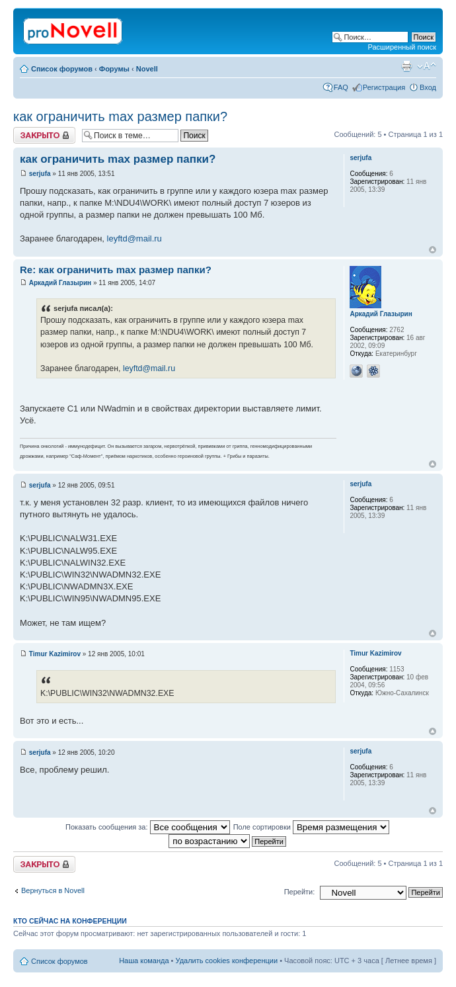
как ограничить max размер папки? (120, 116)
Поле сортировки (311, 827)
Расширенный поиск (401, 47)
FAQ (341, 87)
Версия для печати (406, 66)
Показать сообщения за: (147, 827)
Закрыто (44, 135)
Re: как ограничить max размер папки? (115, 269)
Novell (147, 69)
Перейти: (299, 892)
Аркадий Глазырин (60, 282)
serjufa (40, 173)
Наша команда (144, 961)
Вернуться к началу (432, 249)
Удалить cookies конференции (227, 961)
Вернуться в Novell (53, 890)
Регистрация (384, 87)
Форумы (114, 69)
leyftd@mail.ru (134, 238)
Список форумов (62, 69)
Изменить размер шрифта (426, 66)
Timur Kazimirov (55, 654)
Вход (428, 87)
